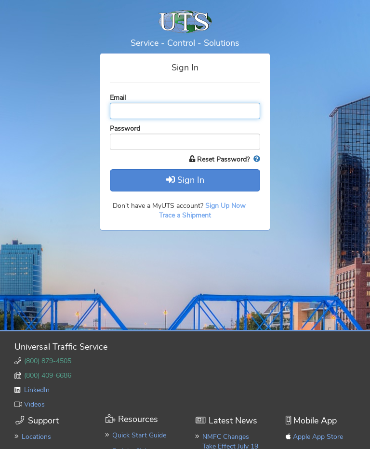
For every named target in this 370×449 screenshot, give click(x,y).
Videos (34, 404)
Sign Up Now (226, 205)
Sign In (185, 180)
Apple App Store (318, 436)
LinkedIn (37, 390)
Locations (36, 436)
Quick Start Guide (139, 435)
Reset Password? (220, 159)
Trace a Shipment (185, 215)
